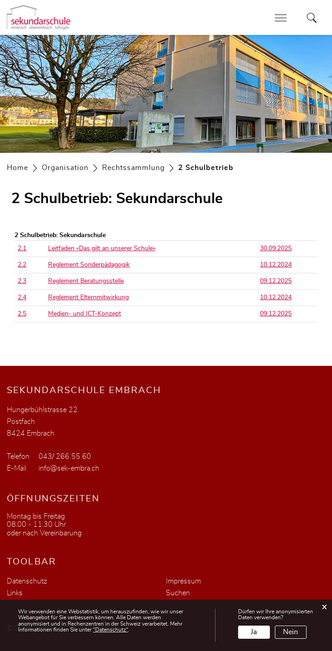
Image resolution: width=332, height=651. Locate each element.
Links (15, 593)
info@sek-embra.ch (69, 468)
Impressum (183, 581)
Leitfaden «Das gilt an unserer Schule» (102, 248)
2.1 (22, 248)
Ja (254, 632)
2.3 (22, 281)
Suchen (178, 593)
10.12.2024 (276, 265)
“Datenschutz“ (110, 629)
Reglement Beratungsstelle (86, 281)
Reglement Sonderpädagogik (89, 265)
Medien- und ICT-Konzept (84, 314)
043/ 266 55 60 (65, 456)
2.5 (22, 314)
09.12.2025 (276, 281)
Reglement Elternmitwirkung (88, 297)
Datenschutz (27, 581)
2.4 (22, 297)
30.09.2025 (276, 248)
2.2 (22, 265)
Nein (290, 632)
